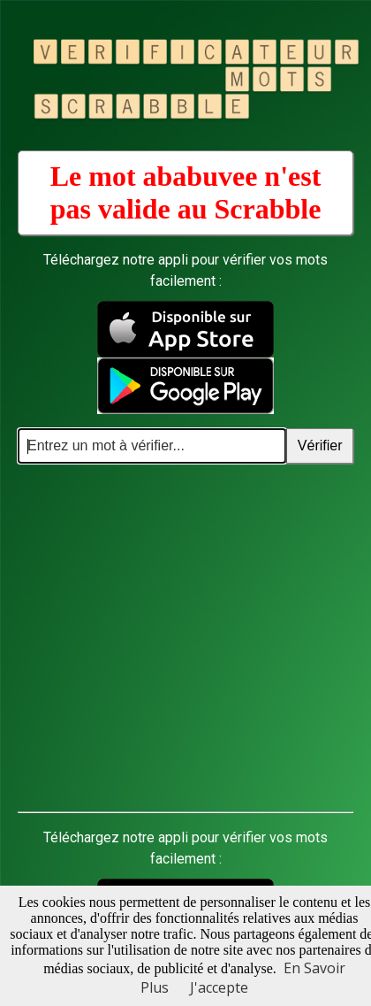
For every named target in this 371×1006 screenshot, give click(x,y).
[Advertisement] (165, 638)
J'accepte (219, 987)
